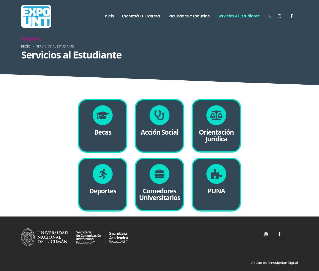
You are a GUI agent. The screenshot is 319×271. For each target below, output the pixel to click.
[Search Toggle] (269, 16)
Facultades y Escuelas (188, 16)
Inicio (109, 16)
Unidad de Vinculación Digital (274, 263)
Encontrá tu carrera (141, 16)
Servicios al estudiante (238, 16)
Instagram (266, 234)
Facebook (279, 234)
